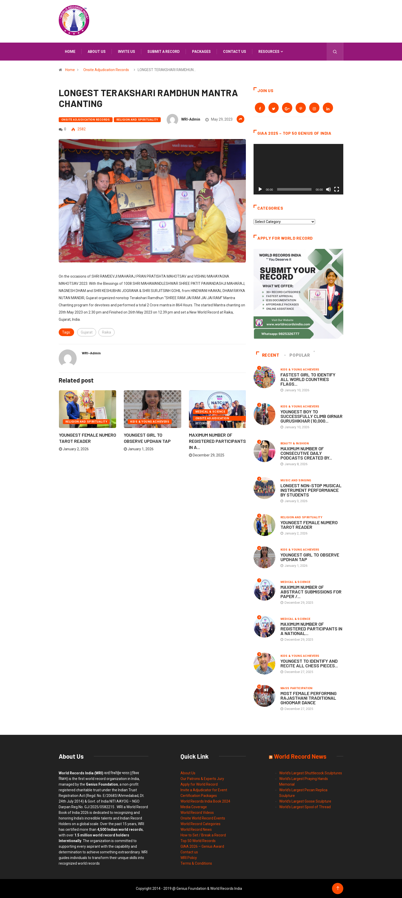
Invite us (126, 52)
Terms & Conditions (196, 863)
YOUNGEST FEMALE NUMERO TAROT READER (309, 525)
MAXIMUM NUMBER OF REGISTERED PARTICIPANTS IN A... (217, 441)
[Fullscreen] (336, 189)
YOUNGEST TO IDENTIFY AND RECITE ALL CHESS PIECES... (309, 663)
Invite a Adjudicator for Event (203, 790)
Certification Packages (198, 796)
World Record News (196, 829)
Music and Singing (295, 480)
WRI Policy (188, 858)
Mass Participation (296, 688)
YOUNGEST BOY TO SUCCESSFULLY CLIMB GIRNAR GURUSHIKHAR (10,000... (311, 416)
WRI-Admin (190, 119)
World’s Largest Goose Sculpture (305, 801)
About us (97, 52)
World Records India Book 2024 (205, 801)
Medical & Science (210, 411)
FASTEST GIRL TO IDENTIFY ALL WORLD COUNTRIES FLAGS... (307, 379)
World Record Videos (197, 813)
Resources (268, 52)
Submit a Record (163, 52)
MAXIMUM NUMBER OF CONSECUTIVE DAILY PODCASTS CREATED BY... (306, 453)
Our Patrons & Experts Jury (202, 779)
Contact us (234, 52)
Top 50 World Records (198, 841)
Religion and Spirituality (137, 119)
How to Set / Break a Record (203, 835)
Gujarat (87, 332)
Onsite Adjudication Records (106, 70)
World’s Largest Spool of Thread (305, 807)
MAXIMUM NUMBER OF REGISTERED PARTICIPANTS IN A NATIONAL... (311, 628)
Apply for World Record (199, 784)
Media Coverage (193, 807)
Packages (201, 52)
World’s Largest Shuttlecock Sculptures (310, 773)
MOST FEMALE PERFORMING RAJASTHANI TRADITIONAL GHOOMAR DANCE (308, 697)
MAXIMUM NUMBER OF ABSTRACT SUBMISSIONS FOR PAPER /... (310, 591)
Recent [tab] (267, 355)
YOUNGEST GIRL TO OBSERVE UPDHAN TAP (309, 557)
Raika (106, 332)
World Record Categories (200, 824)
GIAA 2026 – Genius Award (202, 846)
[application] (298, 169)
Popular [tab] (297, 355)
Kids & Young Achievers (149, 421)
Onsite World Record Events (202, 818)
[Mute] (328, 189)
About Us (187, 773)
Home (70, 52)
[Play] (260, 189)
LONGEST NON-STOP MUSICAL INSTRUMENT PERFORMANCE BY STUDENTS (310, 490)
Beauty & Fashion (294, 443)
